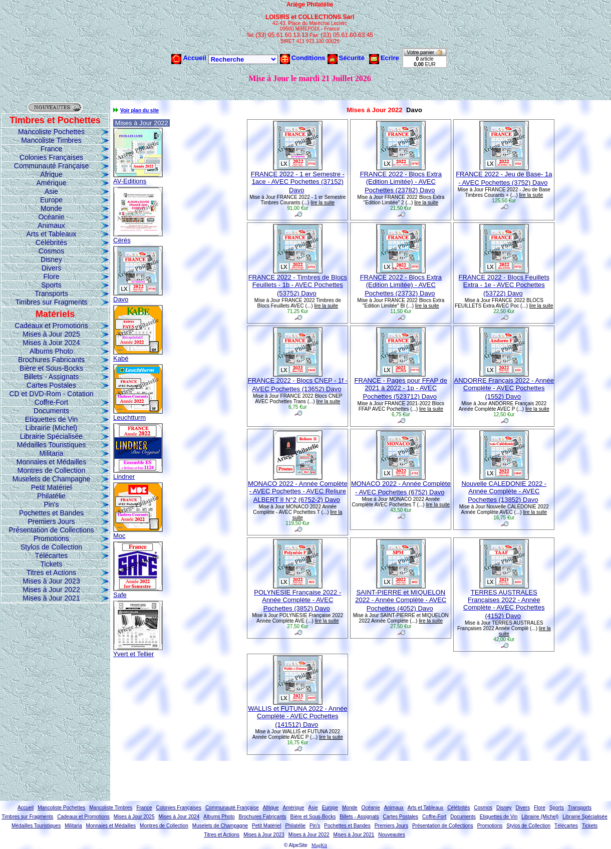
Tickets (52, 564)
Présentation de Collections (51, 530)
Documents (51, 411)
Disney (51, 259)
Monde (51, 208)
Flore (52, 276)
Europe (51, 200)
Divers (52, 268)
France (52, 149)
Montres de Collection (51, 470)
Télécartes (51, 555)
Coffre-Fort (51, 402)
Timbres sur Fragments (51, 302)
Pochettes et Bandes (51, 513)
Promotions (51, 538)
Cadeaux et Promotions (51, 326)
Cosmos (51, 251)
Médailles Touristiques (51, 445)
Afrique (51, 174)
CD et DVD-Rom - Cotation (51, 394)
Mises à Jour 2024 (51, 343)
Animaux (51, 225)
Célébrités (51, 242)
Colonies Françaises (51, 157)
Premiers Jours (51, 521)
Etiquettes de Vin (51, 419)
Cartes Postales (51, 385)
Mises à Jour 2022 (51, 590)
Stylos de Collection (51, 547)
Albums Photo (51, 351)
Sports (51, 285)
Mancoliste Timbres (51, 140)
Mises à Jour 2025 (51, 334)
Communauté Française (51, 166)
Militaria (51, 453)
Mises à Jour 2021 (51, 598)
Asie (51, 191)
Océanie (51, 217)
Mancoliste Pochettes (51, 132)
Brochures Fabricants (51, 360)
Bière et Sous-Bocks (51, 368)
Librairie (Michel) (51, 428)
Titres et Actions (51, 573)
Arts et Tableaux (51, 234)
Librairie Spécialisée (51, 436)
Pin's (51, 504)
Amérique (52, 183)
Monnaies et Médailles (51, 462)
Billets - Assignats (51, 377)
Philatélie (51, 496)
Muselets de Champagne (52, 479)
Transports (51, 294)
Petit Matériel (51, 487)
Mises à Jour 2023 (51, 581)
